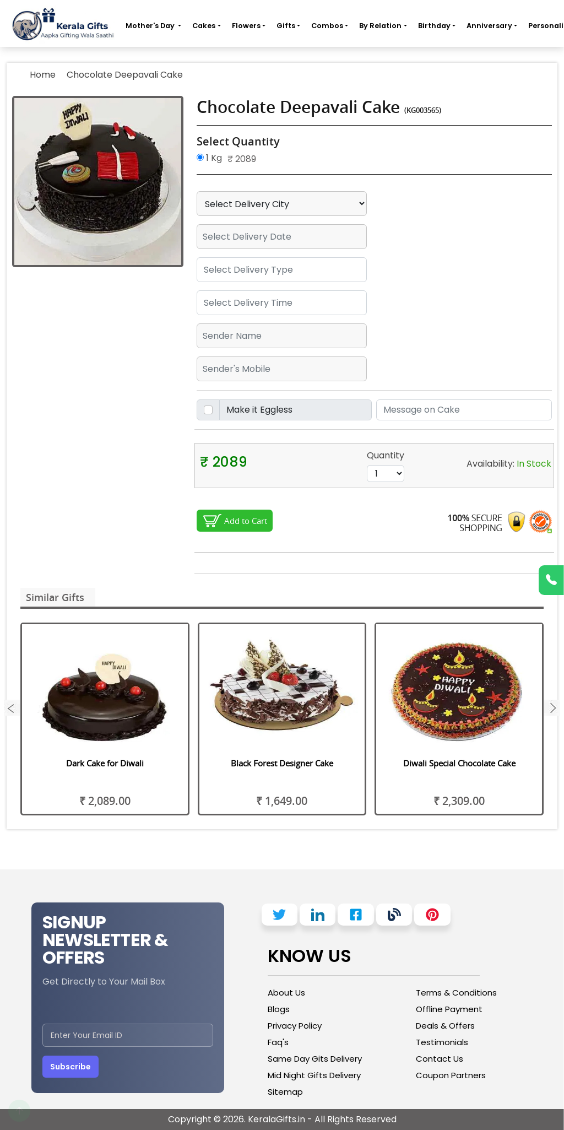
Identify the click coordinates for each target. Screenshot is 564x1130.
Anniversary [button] (489, 25)
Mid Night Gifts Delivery (314, 1075)
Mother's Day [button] (151, 25)
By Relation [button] (380, 25)
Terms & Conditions (456, 992)
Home (43, 74)
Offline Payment (449, 1009)
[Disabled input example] (295, 409)
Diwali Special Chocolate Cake (459, 763)
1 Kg (209, 158)
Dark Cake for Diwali (105, 763)
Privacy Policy (295, 1025)
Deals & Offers (445, 1025)
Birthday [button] (434, 25)
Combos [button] (327, 25)
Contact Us (439, 1058)
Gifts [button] (285, 25)
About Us (286, 992)
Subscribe (70, 1066)
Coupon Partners (451, 1075)
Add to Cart (245, 520)
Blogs (279, 1009)
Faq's (278, 1042)
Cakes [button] (203, 25)
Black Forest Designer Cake (282, 763)
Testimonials (442, 1042)
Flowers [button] (246, 25)
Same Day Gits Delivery (315, 1058)
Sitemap (285, 1091)
